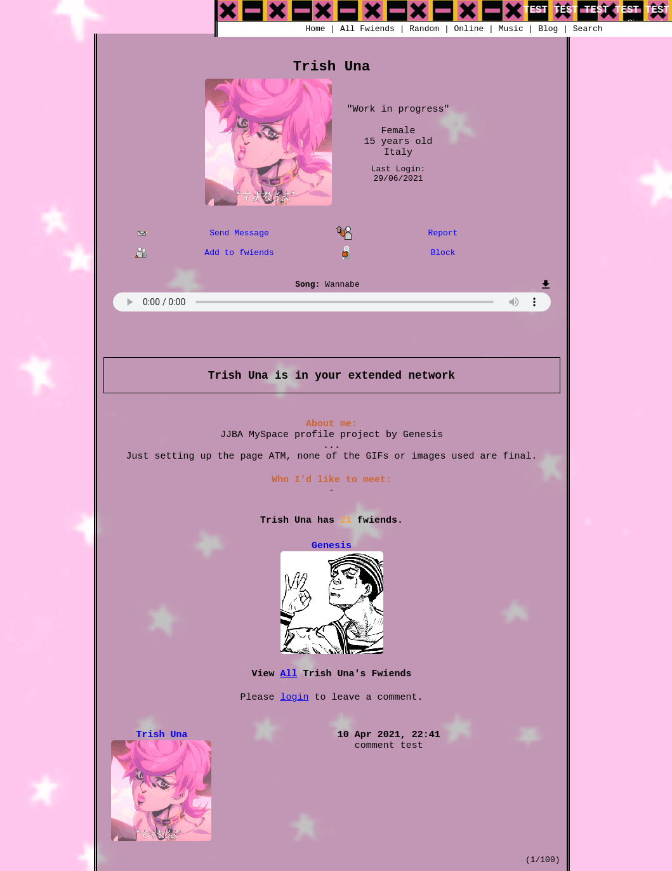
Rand (424, 29)
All (367, 29)
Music (511, 29)
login (294, 697)
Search (588, 29)
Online (469, 29)
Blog (548, 29)
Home (315, 29)
